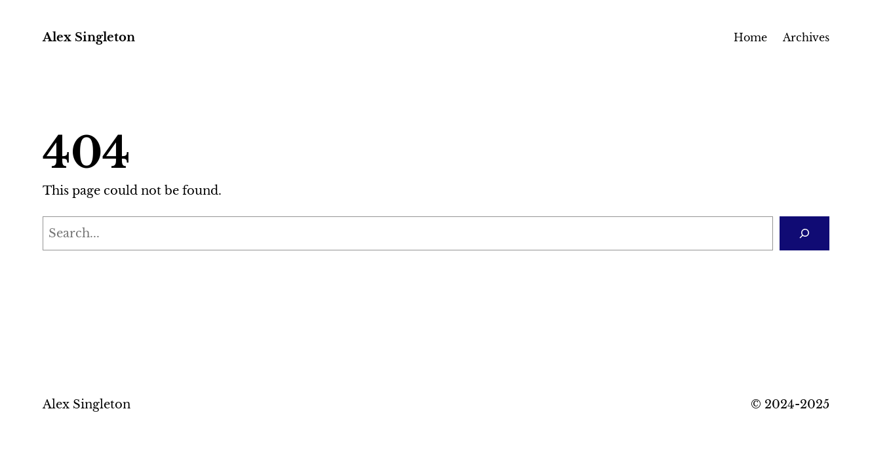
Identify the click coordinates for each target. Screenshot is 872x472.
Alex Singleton (89, 37)
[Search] (804, 233)
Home (750, 37)
